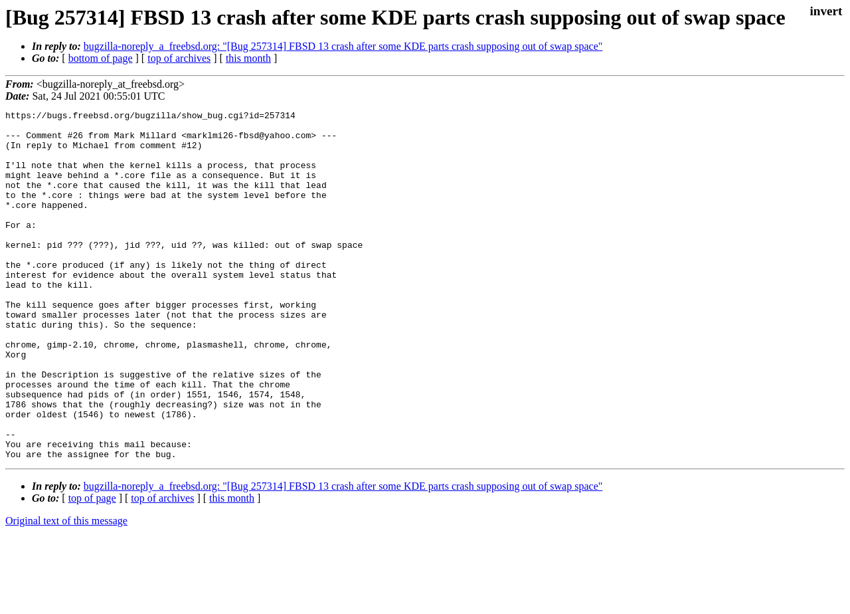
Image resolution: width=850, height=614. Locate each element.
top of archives (179, 58)
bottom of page (100, 58)
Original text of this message (66, 590)
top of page (92, 567)
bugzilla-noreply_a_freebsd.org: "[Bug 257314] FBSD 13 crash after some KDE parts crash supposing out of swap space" (343, 46)
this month (248, 58)
